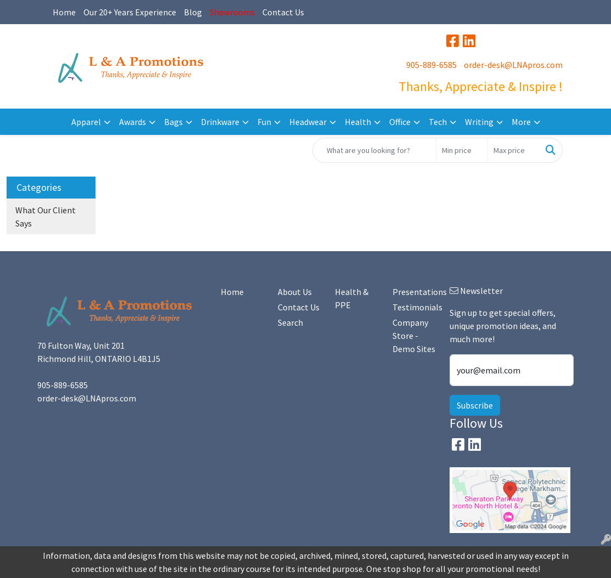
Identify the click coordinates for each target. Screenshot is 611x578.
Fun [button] (264, 121)
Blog (193, 12)
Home (64, 12)
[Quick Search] (374, 150)
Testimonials (414, 307)
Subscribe (475, 405)
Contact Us (283, 12)
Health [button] (358, 121)
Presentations (414, 291)
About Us (295, 291)
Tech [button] (438, 121)
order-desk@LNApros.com (513, 64)
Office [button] (400, 121)
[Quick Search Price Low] (462, 150)
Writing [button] (479, 121)
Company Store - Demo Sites (414, 335)
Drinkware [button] (220, 121)
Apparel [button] (86, 121)
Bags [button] (173, 121)
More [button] (521, 121)
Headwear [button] (308, 121)
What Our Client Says (45, 217)
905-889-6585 (431, 64)
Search (290, 322)
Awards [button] (132, 121)
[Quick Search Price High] (513, 150)
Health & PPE (351, 298)
